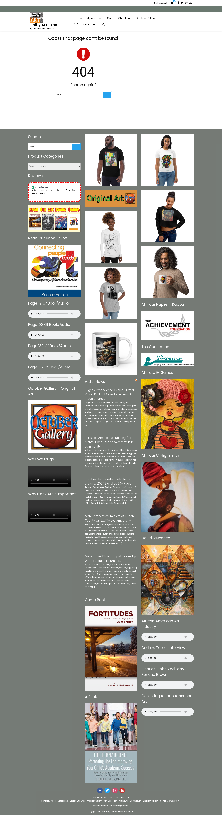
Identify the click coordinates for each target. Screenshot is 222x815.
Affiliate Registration (119, 805)
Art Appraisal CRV (171, 801)
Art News (123, 801)
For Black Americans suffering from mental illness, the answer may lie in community (109, 442)
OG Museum (135, 801)
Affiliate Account (86, 24)
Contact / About (148, 18)
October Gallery (94, 801)
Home (78, 18)
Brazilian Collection (152, 801)
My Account (161, 3)
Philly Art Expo (43, 25)
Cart (110, 18)
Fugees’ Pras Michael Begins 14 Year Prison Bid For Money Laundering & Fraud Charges (109, 394)
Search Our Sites (77, 801)
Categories (63, 801)
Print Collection (110, 801)
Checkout (124, 18)
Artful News (95, 381)
